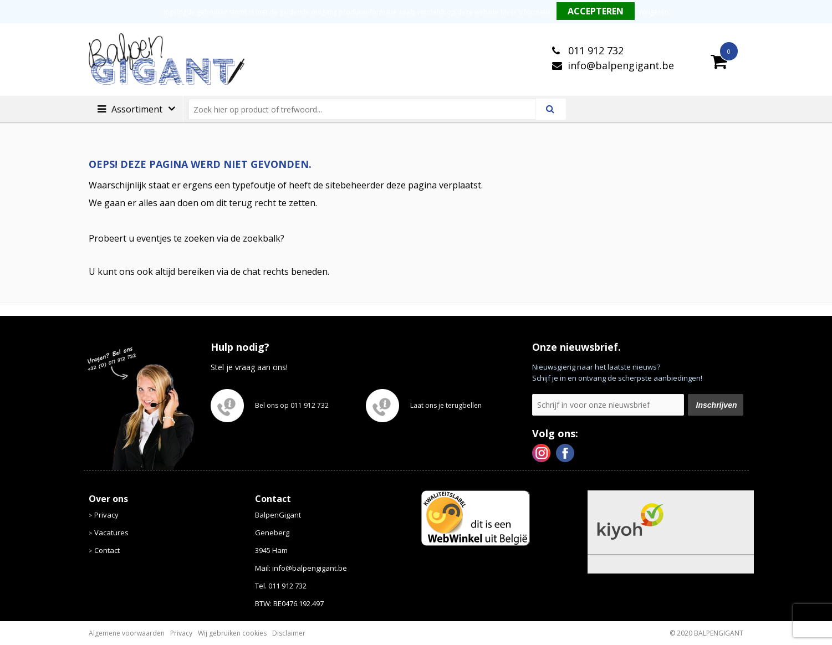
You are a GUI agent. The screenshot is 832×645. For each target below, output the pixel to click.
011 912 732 (594, 50)
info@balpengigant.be (621, 65)
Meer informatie (526, 12)
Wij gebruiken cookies (232, 633)
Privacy (106, 515)
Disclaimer (288, 633)
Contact (107, 550)
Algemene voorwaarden (127, 633)
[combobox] (366, 109)
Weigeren (653, 12)
